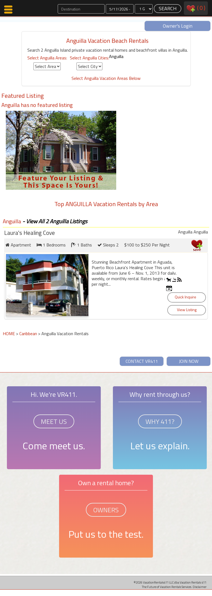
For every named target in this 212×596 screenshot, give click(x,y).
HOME (9, 333)
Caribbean (28, 333)
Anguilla (116, 56)
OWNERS (106, 510)
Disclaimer (199, 586)
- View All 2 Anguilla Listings (54, 221)
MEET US (54, 421)
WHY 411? (159, 421)
